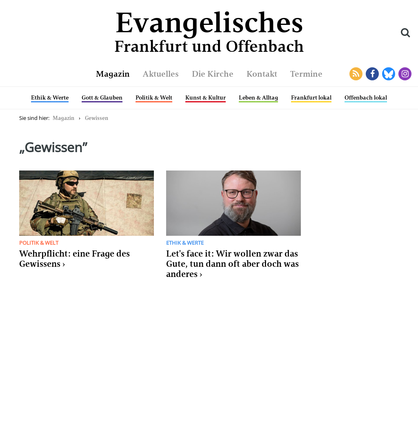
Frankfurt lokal (311, 97)
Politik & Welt (154, 97)
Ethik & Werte (50, 97)
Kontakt (262, 74)
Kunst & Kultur (205, 97)
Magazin (113, 74)
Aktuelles (161, 74)
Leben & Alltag (258, 97)
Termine (306, 74)
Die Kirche (212, 74)
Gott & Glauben (102, 97)
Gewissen (96, 118)
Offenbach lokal (366, 97)
